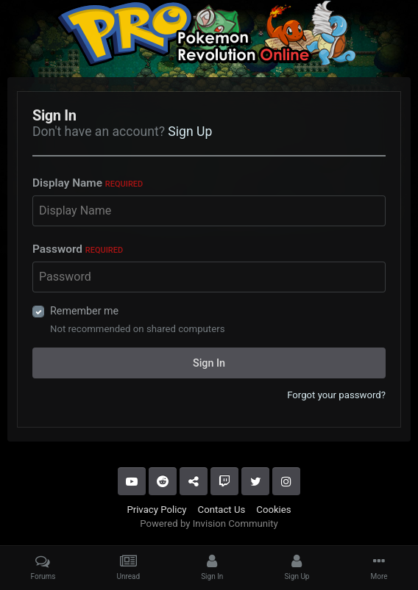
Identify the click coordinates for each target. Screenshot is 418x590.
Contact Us (222, 509)
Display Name (87, 183)
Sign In (209, 363)
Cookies (273, 509)
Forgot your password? (336, 394)
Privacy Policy (156, 509)
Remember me (84, 311)
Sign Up (190, 131)
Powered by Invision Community (209, 523)
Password (77, 249)
